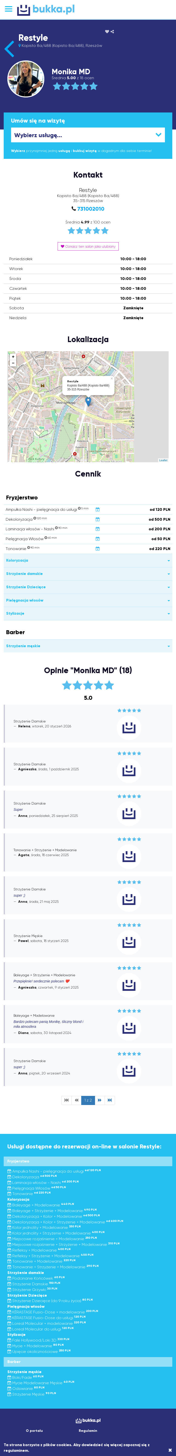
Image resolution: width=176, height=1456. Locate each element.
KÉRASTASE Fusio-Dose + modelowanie (52, 1312)
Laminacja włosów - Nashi (43, 1182)
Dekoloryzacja (32, 1177)
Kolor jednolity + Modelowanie (44, 1227)
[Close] (170, 1450)
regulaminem (16, 1450)
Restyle (33, 37)
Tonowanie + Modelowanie (41, 1261)
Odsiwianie (26, 1388)
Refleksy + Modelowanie (39, 1250)
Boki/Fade (25, 1377)
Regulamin (88, 1431)
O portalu (34, 1431)
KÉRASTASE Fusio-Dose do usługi (46, 1317)
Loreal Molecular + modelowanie (46, 1323)
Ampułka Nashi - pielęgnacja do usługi (54, 1171)
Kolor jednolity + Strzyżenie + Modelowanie (56, 1233)
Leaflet (163, 460)
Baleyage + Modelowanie (40, 1205)
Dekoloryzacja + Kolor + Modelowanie (53, 1216)
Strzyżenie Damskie (33, 1284)
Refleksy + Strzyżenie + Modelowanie (50, 1255)
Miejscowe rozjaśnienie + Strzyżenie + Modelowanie (63, 1244)
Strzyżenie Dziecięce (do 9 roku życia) (50, 1300)
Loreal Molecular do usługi (40, 1329)
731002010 (90, 208)
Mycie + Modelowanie (35, 1346)
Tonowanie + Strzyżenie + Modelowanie (53, 1267)
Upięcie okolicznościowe (39, 1351)
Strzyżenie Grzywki (32, 1289)
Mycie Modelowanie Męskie (40, 1383)
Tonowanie (29, 1193)
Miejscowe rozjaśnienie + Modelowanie (52, 1238)
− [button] (13, 363)
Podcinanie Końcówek (36, 1278)
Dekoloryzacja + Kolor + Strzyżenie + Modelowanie (65, 1222)
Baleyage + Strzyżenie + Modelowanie (52, 1210)
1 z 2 (88, 1100)
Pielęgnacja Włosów (36, 1188)
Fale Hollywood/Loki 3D (38, 1340)
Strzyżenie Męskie (31, 1394)
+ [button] (13, 357)
